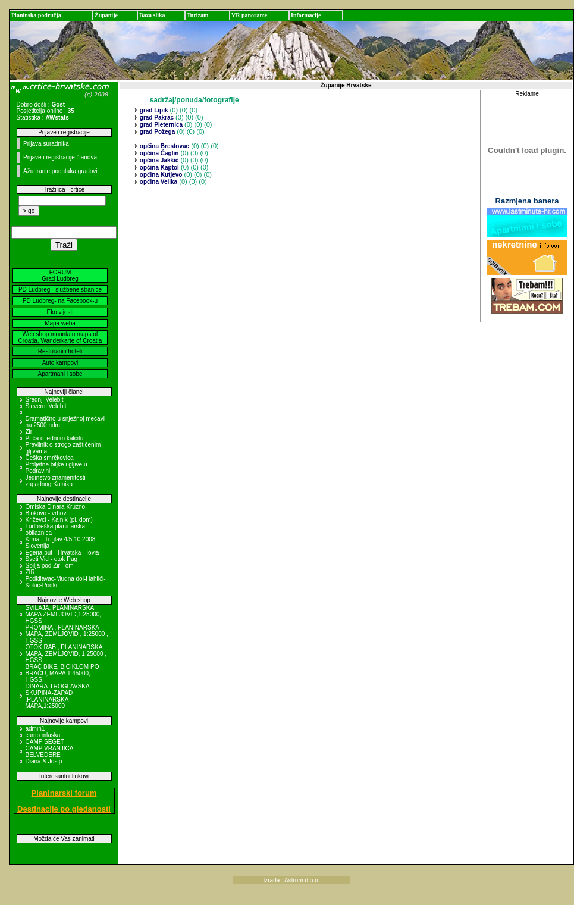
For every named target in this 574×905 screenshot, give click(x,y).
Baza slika (152, 15)
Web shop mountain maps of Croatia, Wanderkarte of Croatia (60, 337)
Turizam (197, 15)
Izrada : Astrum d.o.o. (291, 880)
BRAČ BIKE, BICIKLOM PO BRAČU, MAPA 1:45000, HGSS (62, 673)
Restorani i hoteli (60, 351)
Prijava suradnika (46, 143)
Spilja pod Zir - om (50, 565)
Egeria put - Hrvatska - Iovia (62, 552)
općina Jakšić (158, 160)
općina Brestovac (163, 146)
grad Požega (156, 132)
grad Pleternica (160, 124)
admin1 (35, 728)
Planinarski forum (64, 792)
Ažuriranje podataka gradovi (60, 171)
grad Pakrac (156, 117)
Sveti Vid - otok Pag (52, 559)
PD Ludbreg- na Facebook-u (60, 301)
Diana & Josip (44, 761)
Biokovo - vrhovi (47, 513)
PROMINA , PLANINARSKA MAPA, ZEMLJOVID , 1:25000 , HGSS (67, 634)
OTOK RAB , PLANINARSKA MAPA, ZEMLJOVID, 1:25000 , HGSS (66, 653)
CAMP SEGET (45, 741)
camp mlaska (43, 735)
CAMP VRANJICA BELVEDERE (49, 751)
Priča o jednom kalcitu (55, 438)
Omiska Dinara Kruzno (56, 506)
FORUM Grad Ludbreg (60, 275)
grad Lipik (153, 110)
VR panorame (249, 15)
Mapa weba (60, 323)
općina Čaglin (158, 153)
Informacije (306, 15)
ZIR (30, 572)
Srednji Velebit (45, 399)
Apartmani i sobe (59, 374)
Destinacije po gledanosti (64, 808)
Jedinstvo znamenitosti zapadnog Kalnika (56, 480)
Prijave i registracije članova (60, 157)
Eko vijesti (59, 312)
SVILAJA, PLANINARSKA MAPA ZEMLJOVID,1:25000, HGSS (64, 614)
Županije (106, 15)
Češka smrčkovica (50, 458)
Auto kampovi (60, 362)
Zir (29, 431)
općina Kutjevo (160, 174)
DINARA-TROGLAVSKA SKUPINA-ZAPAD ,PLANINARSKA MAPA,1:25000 (58, 696)
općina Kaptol (158, 167)
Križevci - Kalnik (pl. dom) (59, 519)
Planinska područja (36, 15)
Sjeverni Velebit (46, 406)
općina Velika (157, 182)
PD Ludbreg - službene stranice (60, 289)
